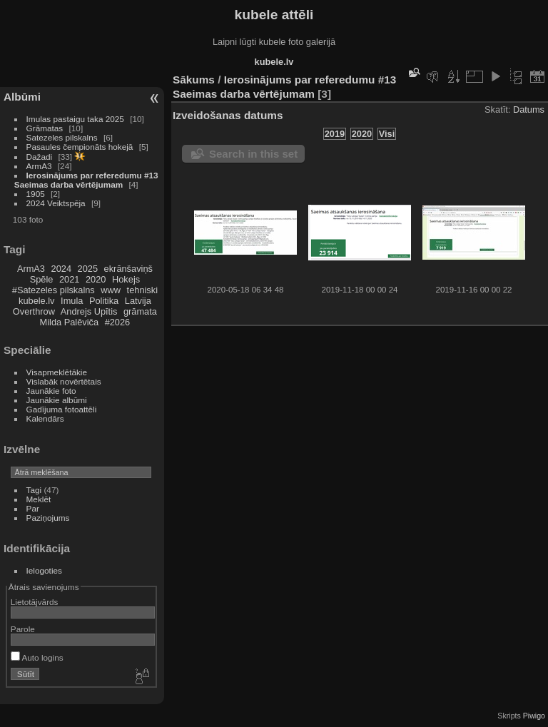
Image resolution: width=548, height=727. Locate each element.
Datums (528, 109)
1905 (35, 193)
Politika (103, 300)
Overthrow (34, 311)
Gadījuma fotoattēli (61, 409)
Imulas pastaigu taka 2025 (75, 118)
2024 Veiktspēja (56, 203)
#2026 (118, 322)
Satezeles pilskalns (62, 137)
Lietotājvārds (35, 601)
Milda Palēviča (69, 322)
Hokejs (126, 279)
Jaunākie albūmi (56, 400)
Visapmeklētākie (56, 372)
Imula (72, 300)
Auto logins (37, 657)
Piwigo (534, 715)
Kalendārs (45, 418)
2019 (335, 133)
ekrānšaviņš (128, 268)
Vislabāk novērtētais (63, 381)
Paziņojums (48, 517)
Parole (23, 629)
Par (32, 508)
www (111, 290)
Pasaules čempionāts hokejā (79, 146)
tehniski (142, 290)
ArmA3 (39, 166)
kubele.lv (37, 300)
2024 (61, 268)
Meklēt (38, 499)
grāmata (140, 311)
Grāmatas (45, 128)
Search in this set (253, 154)
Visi (387, 133)
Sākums (194, 79)
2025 (88, 268)
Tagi (34, 489)
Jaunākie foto (51, 390)
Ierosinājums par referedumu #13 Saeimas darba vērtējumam (86, 180)
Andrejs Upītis (89, 311)
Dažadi (39, 156)
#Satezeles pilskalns (53, 290)
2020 (96, 279)
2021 (69, 279)
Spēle (42, 279)
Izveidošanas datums (228, 115)
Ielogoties (44, 570)
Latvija (138, 300)
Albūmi (22, 97)
